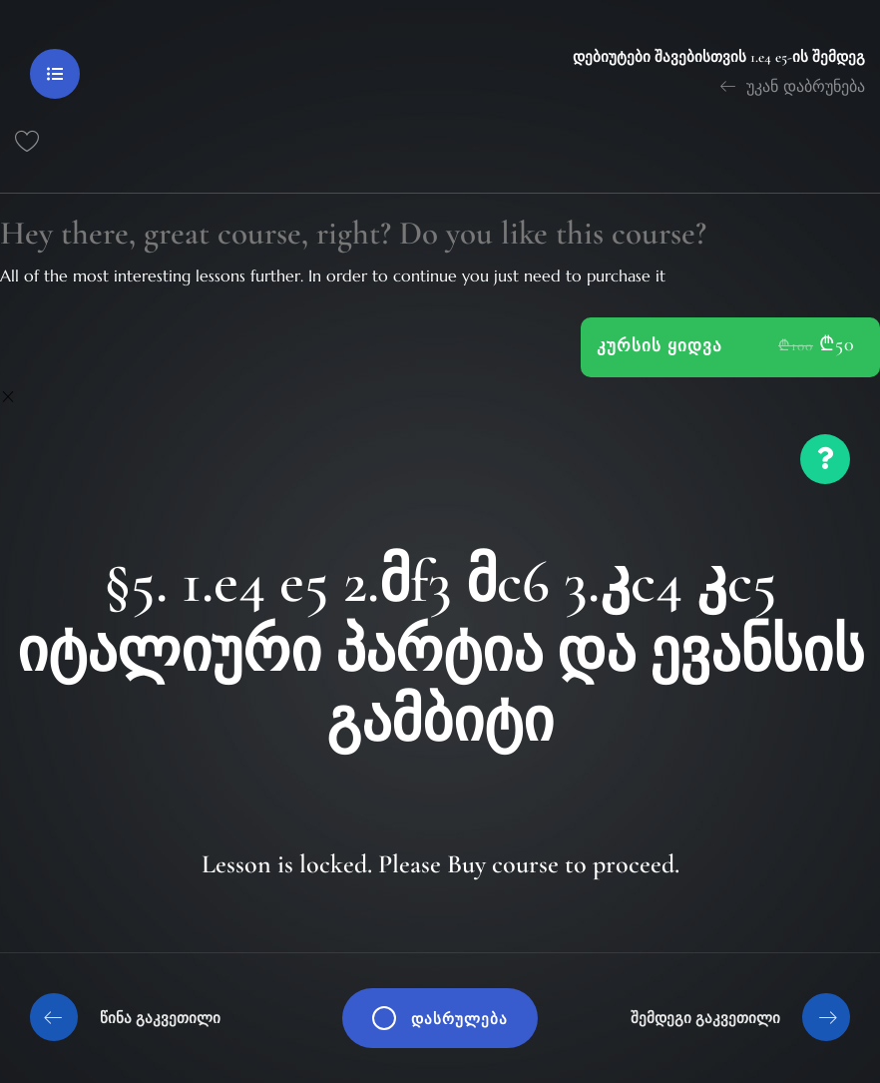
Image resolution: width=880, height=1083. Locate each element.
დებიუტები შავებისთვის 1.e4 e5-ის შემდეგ (719, 57)
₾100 (795, 345)
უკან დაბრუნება (792, 86)
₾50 (837, 344)
